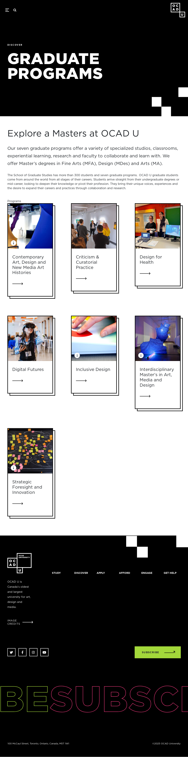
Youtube (44, 652)
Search (15, 10)
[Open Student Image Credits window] (20, 622)
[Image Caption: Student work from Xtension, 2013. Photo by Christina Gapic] (13, 243)
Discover (81, 573)
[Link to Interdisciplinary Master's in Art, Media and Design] (157, 338)
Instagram (33, 652)
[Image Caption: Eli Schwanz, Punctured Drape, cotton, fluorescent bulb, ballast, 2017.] (141, 355)
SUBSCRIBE (150, 652)
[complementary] (149, 730)
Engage (146, 573)
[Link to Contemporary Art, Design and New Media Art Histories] (30, 226)
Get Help (170, 573)
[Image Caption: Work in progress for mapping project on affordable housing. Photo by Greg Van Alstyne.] (13, 468)
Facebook (22, 652)
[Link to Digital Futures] (30, 338)
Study (56, 573)
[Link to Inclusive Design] (94, 338)
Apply (101, 573)
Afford (124, 573)
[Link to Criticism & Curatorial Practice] (94, 226)
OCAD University (178, 10)
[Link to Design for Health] (157, 226)
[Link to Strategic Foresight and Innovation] (30, 451)
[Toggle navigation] (7, 10)
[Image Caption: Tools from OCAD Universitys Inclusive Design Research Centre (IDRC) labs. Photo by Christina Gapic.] (77, 355)
